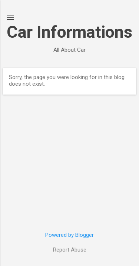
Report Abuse (69, 249)
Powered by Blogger (69, 235)
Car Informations (69, 32)
